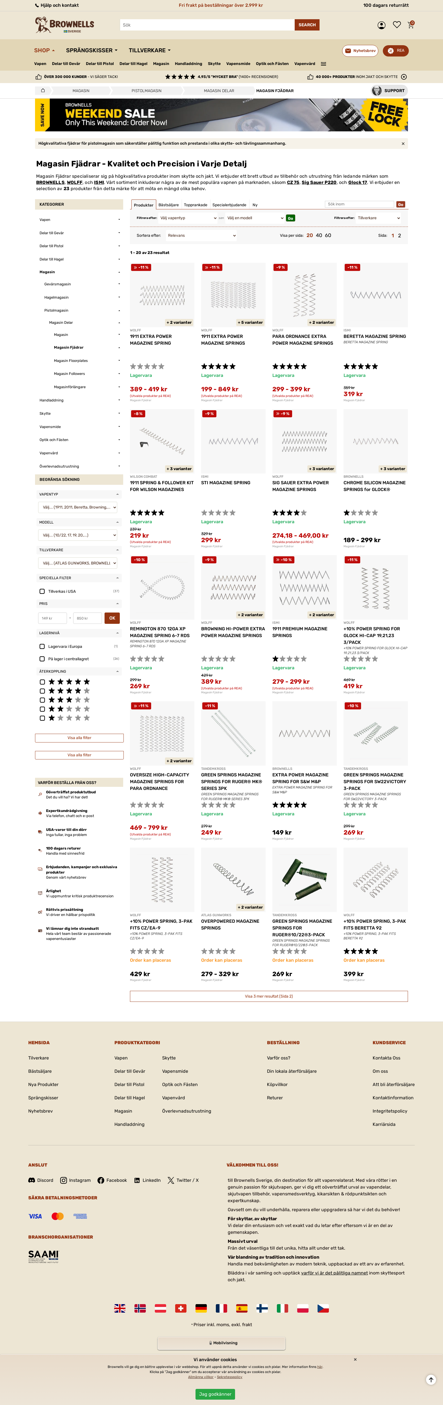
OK (112, 618)
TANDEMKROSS (213, 769)
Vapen (40, 63)
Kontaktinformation (393, 1097)
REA (400, 50)
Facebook (112, 1180)
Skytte (214, 63)
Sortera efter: (149, 235)
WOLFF (74, 182)
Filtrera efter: (147, 218)
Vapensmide (238, 63)
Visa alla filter (79, 737)
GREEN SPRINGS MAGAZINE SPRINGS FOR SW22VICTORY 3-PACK (375, 781)
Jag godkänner (215, 1394)
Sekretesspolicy (229, 1377)
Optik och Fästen (272, 63)
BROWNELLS (50, 182)
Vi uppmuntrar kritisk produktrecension (80, 896)
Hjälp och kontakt (56, 5)
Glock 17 (357, 182)
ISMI (99, 182)
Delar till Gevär (66, 63)
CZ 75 (293, 182)
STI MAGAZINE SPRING (225, 482)
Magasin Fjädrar (140, 400)
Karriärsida (384, 1124)
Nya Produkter (43, 1084)
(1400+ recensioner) (238, 77)
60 (328, 235)
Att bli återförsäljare (394, 1084)
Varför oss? (278, 1058)
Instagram (75, 1180)
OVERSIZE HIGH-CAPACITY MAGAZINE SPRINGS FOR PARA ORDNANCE (159, 781)
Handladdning (188, 63)
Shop (42, 50)
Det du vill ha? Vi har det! (67, 797)
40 (319, 235)
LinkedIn (147, 1180)
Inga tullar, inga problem (66, 835)
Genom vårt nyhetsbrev (66, 877)
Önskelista (398, 25)
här (319, 1367)
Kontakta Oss (386, 1058)
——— (323, 63)
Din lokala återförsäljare (292, 1071)
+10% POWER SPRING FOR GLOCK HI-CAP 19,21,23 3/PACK (372, 635)
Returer (275, 1097)
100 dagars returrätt (386, 5)
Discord (40, 1180)
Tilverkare (38, 1058)
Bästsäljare (40, 1071)
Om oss (380, 1071)
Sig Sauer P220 (319, 182)
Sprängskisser (89, 50)
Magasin (161, 63)
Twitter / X (183, 1180)
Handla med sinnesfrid (65, 853)
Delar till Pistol (100, 63)
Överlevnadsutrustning (186, 1111)
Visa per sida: (292, 235)
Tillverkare (147, 50)
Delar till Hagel (133, 63)
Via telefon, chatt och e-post (70, 816)
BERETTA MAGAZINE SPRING (375, 336)
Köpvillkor (277, 1084)
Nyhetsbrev (40, 1111)
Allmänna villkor (201, 1377)
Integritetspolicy (390, 1111)
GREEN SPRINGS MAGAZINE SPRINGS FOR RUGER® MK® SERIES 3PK (231, 781)
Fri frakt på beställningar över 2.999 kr (221, 5)
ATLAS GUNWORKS (216, 915)
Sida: (382, 235)
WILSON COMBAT (143, 477)
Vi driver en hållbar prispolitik (70, 915)
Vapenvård (304, 63)
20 (310, 235)
